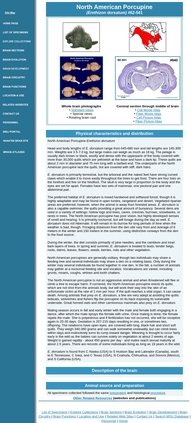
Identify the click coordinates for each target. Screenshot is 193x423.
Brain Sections (111, 412)
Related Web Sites (120, 416)
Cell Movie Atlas (148, 110)
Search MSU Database (171, 416)
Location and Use (91, 416)
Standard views (82, 110)
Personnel (108, 421)
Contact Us (144, 416)
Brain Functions (64, 416)
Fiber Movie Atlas (148, 114)
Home (123, 421)
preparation (118, 393)
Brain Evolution (136, 412)
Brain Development (163, 412)
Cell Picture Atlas (148, 117)
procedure (158, 393)
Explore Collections (84, 412)
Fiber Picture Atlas (148, 121)
